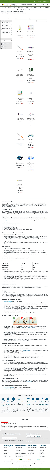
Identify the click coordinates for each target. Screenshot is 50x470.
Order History (18, 450)
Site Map (5, 453)
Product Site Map (7, 456)
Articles (41, 449)
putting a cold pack (26, 350)
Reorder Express (18, 449)
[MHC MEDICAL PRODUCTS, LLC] (1, 29)
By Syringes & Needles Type (5, 44)
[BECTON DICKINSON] (1, 22)
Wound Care (3, 7)
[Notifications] (46, 4)
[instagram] (24, 466)
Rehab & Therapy (26, 9)
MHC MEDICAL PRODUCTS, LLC (5, 30)
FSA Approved (4, 46)
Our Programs (32, 446)
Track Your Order (18, 447)
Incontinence (46, 7)
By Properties (3, 48)
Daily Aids (40, 7)
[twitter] (18, 466)
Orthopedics (26, 7)
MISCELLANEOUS (5, 25)
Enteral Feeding (34, 7)
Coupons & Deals (43, 447)
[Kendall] (1, 40)
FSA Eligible (42, 452)
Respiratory (20, 7)
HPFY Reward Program (32, 447)
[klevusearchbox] (35, 4)
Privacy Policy (6, 455)
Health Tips (42, 450)
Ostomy (15, 7)
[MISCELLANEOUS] (1, 25)
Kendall (3, 40)
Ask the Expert (42, 456)
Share (2, 429)
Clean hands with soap (8, 301)
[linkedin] (26, 466)
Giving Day (30, 449)
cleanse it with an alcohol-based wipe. (28, 327)
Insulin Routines (6, 388)
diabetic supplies (29, 381)
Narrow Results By (7, 19)
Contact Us (42, 4)
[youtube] (29, 466)
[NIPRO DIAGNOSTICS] (1, 32)
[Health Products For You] (5, 4)
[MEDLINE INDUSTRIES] (1, 28)
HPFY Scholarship (31, 452)
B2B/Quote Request (19, 456)
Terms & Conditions (19, 452)
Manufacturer (4, 20)
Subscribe (14, 438)
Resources (43, 446)
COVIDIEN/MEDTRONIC (6, 27)
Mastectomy (19, 9)
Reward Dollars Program (47, 403)
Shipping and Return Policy (20, 453)
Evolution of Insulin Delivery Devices (10, 390)
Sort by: (34, 20)
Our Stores (6, 450)
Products (17, 18)
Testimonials (6, 452)
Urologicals (10, 7)
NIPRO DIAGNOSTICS (6, 32)
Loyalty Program (31, 450)
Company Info (8, 446)
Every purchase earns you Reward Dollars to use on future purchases (47, 410)
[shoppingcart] (47, 4)
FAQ (40, 455)
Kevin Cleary (3, 425)
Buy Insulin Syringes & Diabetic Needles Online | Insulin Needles (13, 13)
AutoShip (29, 455)
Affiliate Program (31, 453)
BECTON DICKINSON (6, 22)
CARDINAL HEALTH (5, 24)
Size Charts (42, 453)
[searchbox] (28, 4)
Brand (2, 39)
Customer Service (20, 446)
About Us (5, 447)
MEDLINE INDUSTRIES (6, 28)
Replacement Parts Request (20, 455)
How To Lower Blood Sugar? (9, 387)
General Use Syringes (5, 422)
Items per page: (26, 18)
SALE (32, 9)
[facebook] (21, 466)
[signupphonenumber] (31, 436)
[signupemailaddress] (6, 438)
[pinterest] (32, 466)
